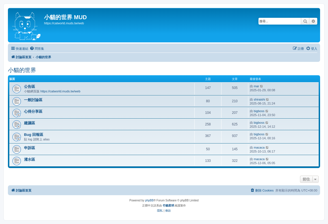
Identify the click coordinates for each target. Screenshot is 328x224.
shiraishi (259, 99)
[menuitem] (37, 48)
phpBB (149, 200)
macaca (259, 147)
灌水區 (29, 159)
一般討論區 (33, 100)
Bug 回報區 (33, 134)
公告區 (29, 86)
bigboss (259, 111)
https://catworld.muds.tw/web (60, 91)
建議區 (29, 123)
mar (256, 86)
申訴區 (29, 148)
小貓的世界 (22, 70)
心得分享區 (33, 111)
